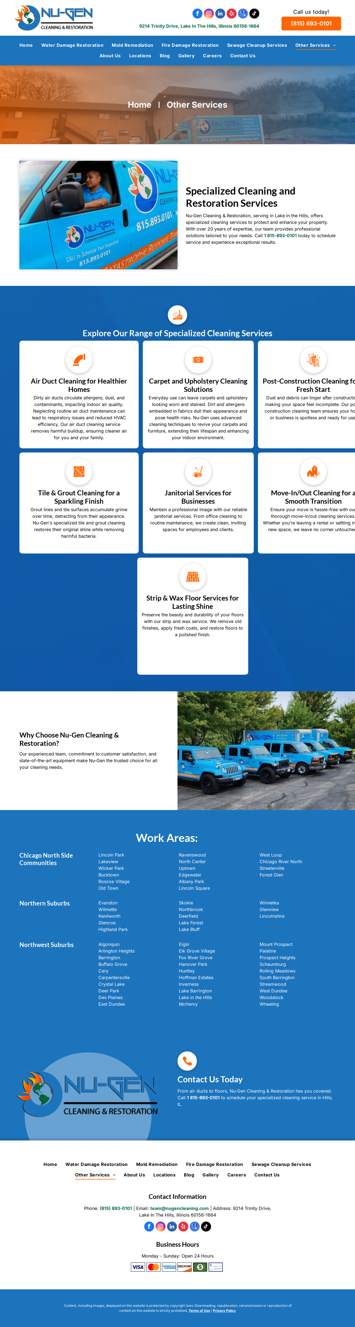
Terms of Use (199, 1310)
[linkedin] (220, 14)
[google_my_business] (243, 14)
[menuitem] (26, 45)
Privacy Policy (224, 1310)
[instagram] (209, 14)
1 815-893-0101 (203, 1097)
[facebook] (197, 14)
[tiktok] (254, 14)
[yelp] (232, 14)
